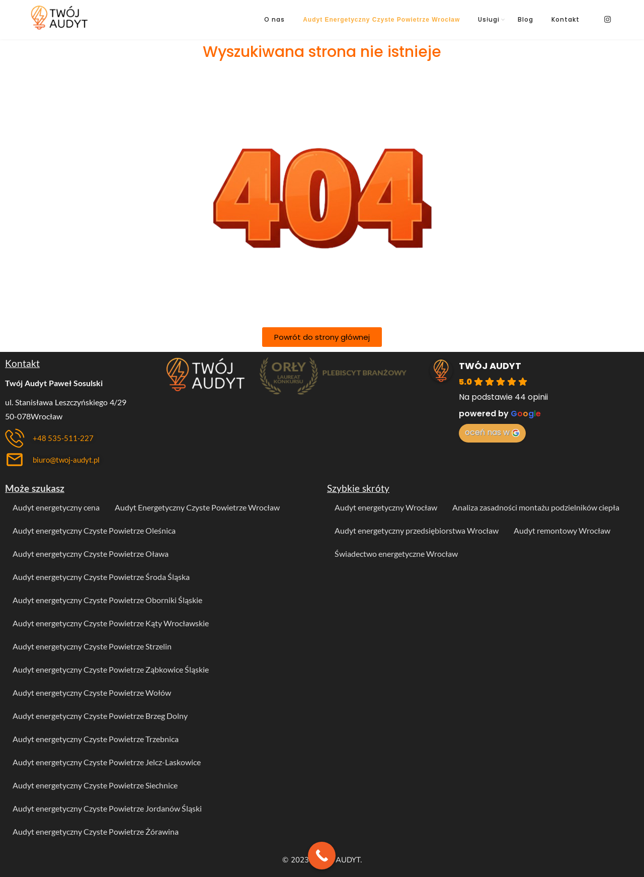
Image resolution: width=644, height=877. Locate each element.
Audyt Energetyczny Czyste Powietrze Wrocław (381, 19)
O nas (274, 19)
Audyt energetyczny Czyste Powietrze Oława (91, 553)
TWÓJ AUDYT (490, 365)
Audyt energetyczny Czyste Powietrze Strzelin (92, 646)
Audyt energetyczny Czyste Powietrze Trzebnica (96, 739)
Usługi (489, 19)
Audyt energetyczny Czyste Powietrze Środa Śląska (101, 576)
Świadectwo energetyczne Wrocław (396, 553)
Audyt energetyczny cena (56, 507)
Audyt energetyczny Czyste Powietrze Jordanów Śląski (107, 808)
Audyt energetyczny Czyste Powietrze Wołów (92, 692)
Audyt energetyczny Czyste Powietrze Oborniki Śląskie (107, 600)
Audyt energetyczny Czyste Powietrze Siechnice (95, 785)
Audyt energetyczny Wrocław (386, 507)
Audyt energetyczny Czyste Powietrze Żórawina (96, 831)
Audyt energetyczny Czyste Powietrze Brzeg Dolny (100, 715)
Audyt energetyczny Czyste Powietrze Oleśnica (94, 530)
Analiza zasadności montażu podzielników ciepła (535, 507)
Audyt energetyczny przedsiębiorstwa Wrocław (417, 530)
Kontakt (565, 19)
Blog (525, 19)
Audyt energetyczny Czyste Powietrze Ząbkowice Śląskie (111, 669)
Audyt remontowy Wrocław (562, 530)
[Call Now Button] (322, 855)
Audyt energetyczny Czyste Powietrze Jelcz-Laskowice (107, 762)
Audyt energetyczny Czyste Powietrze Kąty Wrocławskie (111, 623)
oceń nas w (492, 432)
